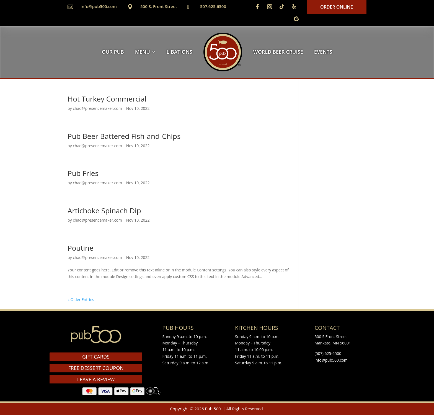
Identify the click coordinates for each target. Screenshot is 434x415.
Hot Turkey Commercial (107, 99)
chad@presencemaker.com (97, 108)
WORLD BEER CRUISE (278, 51)
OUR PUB (113, 51)
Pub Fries (83, 173)
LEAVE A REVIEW (96, 379)
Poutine (81, 248)
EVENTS (323, 51)
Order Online (336, 7)
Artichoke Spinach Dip (104, 211)
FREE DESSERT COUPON (95, 368)
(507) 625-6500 (328, 353)
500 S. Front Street (158, 6)
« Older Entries (81, 299)
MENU (142, 51)
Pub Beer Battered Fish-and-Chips (124, 136)
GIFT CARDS (96, 356)
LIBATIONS (179, 51)
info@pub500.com (99, 6)
